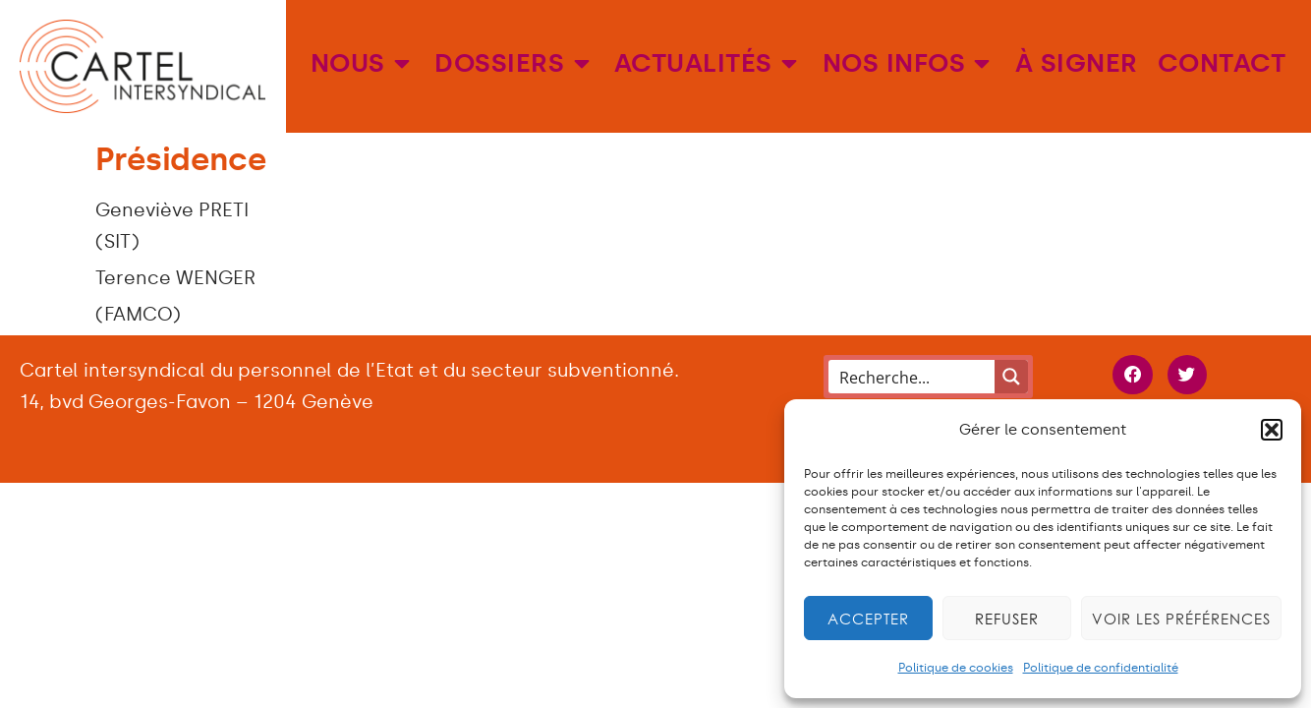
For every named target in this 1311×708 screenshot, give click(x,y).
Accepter (868, 618)
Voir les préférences (1181, 618)
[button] (1272, 430)
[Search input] (912, 376)
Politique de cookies (955, 668)
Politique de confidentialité (1100, 668)
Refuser (1007, 618)
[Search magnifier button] (1011, 376)
